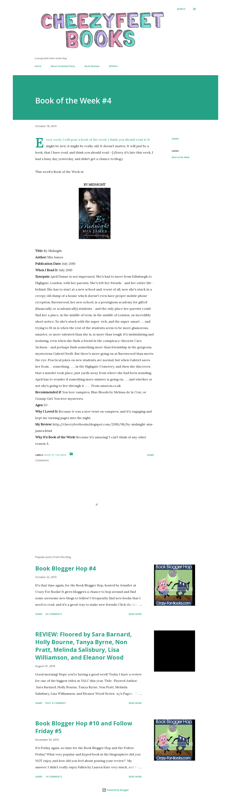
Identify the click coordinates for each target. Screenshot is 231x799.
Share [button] (175, 138)
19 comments (53, 776)
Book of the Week (180, 157)
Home (38, 66)
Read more (135, 614)
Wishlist (113, 66)
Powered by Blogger (115, 789)
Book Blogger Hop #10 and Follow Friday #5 (83, 727)
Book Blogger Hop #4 (65, 568)
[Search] (181, 9)
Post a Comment (55, 703)
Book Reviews (92, 66)
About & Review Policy (63, 66)
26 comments (53, 614)
